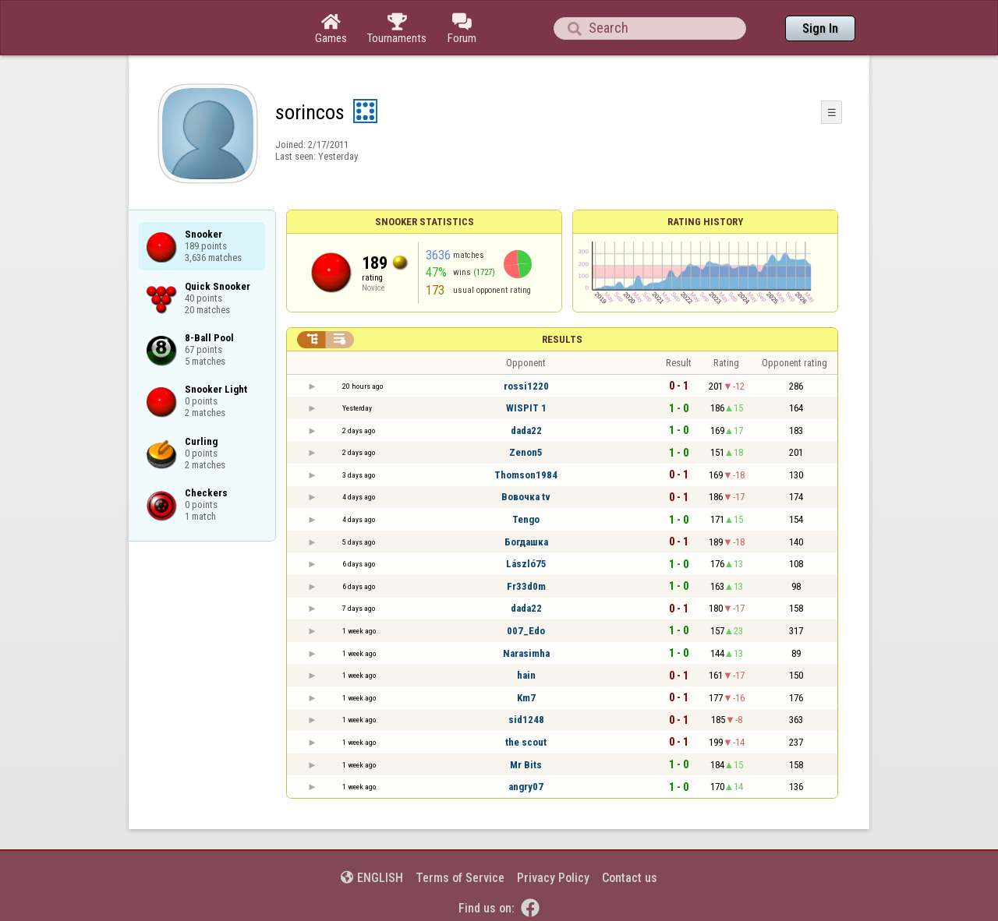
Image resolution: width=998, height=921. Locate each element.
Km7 (526, 698)
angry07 (525, 786)
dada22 (526, 430)
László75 (526, 564)
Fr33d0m (526, 586)
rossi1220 (526, 386)
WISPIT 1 (526, 408)
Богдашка (526, 542)
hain (526, 675)
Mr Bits (526, 765)
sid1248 (526, 719)
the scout (526, 742)
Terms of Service (460, 877)
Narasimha (526, 653)
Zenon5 (526, 452)
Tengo (526, 519)
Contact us (629, 877)
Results (562, 339)
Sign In (820, 28)
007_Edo (526, 631)
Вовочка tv (525, 497)
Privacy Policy (553, 877)
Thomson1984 (525, 475)
